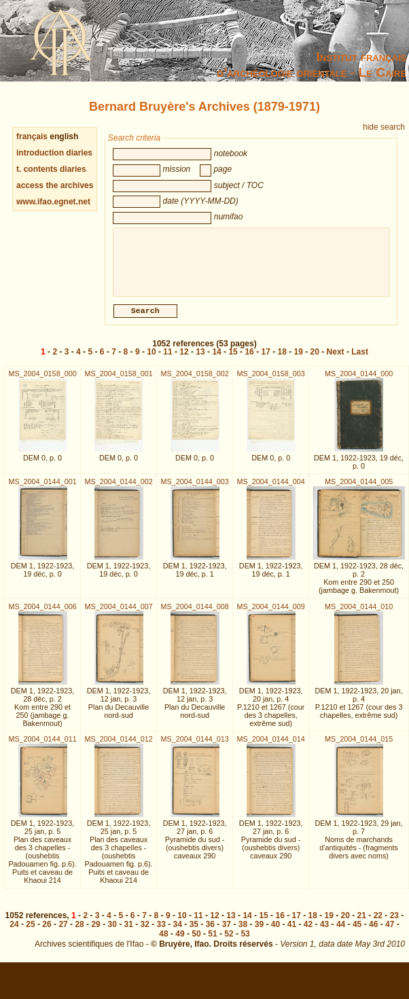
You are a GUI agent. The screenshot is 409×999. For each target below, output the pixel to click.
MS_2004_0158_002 (194, 382)
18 (282, 360)
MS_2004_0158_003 (271, 382)
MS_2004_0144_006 (42, 615)
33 (161, 932)
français (32, 136)
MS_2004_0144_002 (118, 490)
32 (145, 932)
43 (324, 932)
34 (177, 932)
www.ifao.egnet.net (53, 201)
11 (167, 360)
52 (228, 942)
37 (226, 932)
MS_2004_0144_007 (118, 615)
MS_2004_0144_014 (271, 747)
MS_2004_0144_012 (118, 747)
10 (151, 360)
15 (232, 360)
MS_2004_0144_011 (42, 747)
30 (111, 932)
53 (245, 942)
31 (128, 932)
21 (361, 923)
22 (378, 923)
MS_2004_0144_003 (194, 490)
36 (210, 932)
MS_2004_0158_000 (42, 382)
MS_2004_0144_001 (42, 490)
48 (163, 942)
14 (216, 360)
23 (394, 923)
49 (179, 942)
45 (357, 932)
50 (196, 942)
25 (30, 932)
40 (275, 932)
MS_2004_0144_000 (359, 382)
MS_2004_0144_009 (271, 615)
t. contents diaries (51, 169)
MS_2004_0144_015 (359, 747)
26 (46, 932)
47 (389, 932)
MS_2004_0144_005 (359, 490)
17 (265, 360)
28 (79, 932)
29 (95, 932)
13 (200, 360)
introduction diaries (54, 153)
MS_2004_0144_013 (194, 747)
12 (183, 360)
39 (259, 932)
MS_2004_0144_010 (359, 615)
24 (14, 932)
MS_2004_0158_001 (118, 382)
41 (291, 932)
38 (242, 932)
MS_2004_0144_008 (194, 615)
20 (314, 360)
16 (249, 360)
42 (308, 932)
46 (373, 932)
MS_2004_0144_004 (271, 490)
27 (62, 932)
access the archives (54, 185)
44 (340, 932)
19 (298, 360)
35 (194, 932)
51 (212, 942)
